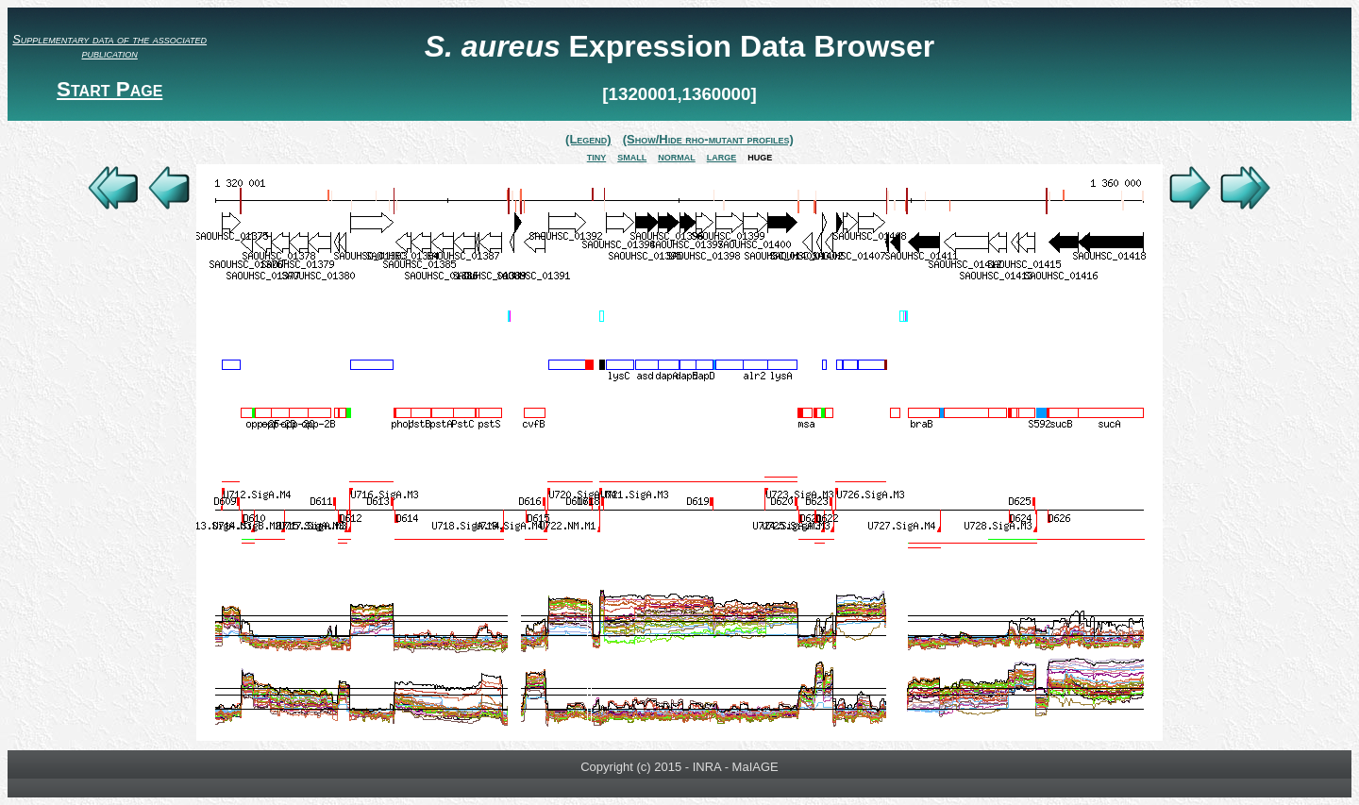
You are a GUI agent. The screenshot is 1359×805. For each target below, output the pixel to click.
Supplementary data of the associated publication (109, 46)
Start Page (109, 89)
